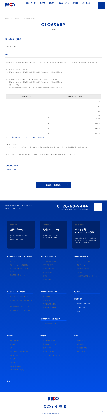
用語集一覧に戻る (53, 185)
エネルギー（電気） (11, 169)
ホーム (7, 18)
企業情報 (10, 336)
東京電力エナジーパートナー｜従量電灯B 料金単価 (28, 137)
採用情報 (43, 336)
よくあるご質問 (81, 307)
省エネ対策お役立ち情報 (83, 303)
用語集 (17, 18)
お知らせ (10, 381)
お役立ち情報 (78, 299)
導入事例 (77, 292)
